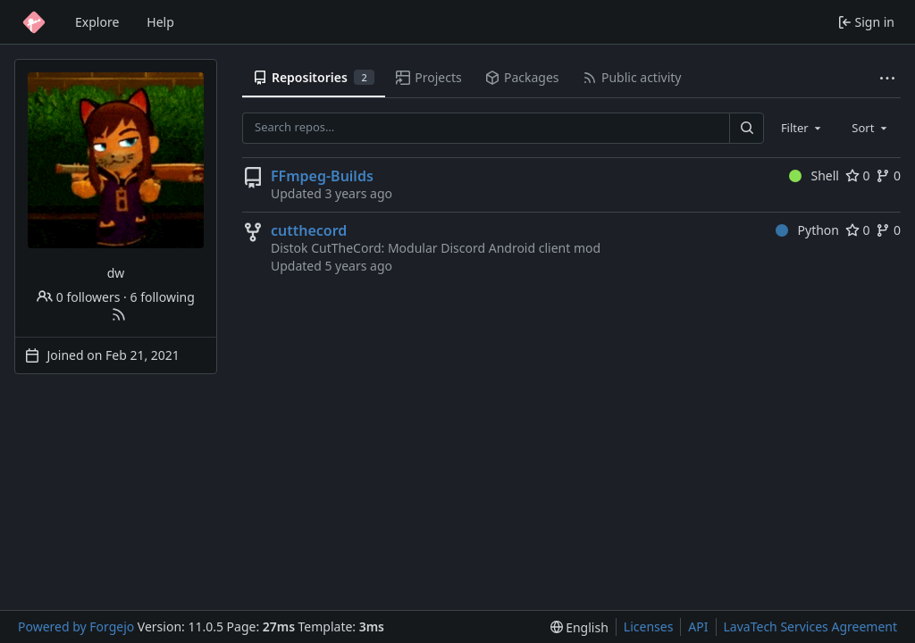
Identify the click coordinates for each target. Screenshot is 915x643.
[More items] (887, 78)
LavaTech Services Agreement (810, 626)
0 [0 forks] (888, 175)
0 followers (78, 296)
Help (160, 21)
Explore (97, 21)
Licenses (649, 626)
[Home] (34, 22)
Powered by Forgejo (76, 626)
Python (807, 229)
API (698, 626)
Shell (814, 175)
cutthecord (309, 230)
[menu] (579, 627)
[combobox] (802, 128)
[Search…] (746, 128)
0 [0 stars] (857, 175)
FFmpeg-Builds (322, 176)
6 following (162, 296)
